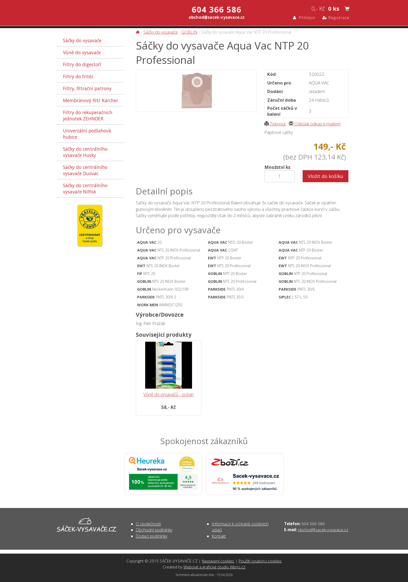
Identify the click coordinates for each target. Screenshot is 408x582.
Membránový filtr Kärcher (90, 100)
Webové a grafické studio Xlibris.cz (214, 567)
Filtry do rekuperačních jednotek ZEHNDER (87, 115)
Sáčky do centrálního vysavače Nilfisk (85, 188)
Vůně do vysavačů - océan (168, 394)
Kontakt (219, 536)
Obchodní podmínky (154, 530)
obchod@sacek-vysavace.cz (323, 529)
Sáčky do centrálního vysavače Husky (85, 152)
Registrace (335, 17)
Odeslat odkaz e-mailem (315, 124)
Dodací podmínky (151, 536)
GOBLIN (189, 32)
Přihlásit (304, 17)
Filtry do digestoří (82, 64)
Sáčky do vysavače (82, 40)
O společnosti (148, 524)
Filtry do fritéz (78, 76)
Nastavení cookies (218, 561)
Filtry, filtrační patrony (87, 88)
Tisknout (275, 124)
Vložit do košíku (325, 176)
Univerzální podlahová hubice (87, 133)
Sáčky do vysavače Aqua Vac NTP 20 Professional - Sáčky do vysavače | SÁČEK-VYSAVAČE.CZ (111, 13)
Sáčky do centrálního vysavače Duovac (85, 170)
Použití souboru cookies (260, 561)
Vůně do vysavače (82, 52)
